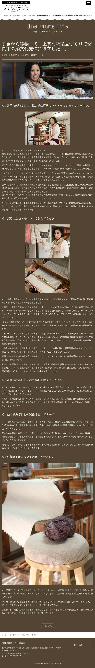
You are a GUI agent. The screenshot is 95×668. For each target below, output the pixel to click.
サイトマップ (14, 635)
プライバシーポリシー (30, 635)
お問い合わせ (79, 645)
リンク (4, 635)
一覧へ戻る (47, 626)
